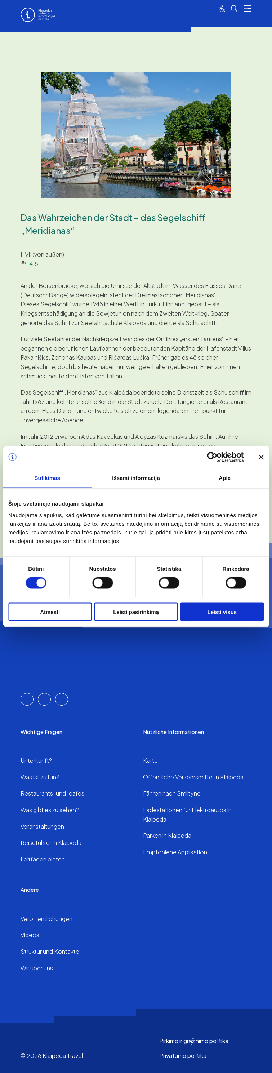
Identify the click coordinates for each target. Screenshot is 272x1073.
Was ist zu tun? (40, 777)
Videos (30, 935)
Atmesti (50, 612)
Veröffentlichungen (46, 918)
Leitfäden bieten (43, 859)
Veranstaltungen (42, 826)
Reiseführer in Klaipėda (51, 842)
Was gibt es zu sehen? (50, 810)
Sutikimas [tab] (47, 478)
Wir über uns (37, 968)
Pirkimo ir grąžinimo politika (193, 1041)
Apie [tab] (225, 478)
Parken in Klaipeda (167, 835)
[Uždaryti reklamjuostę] (261, 457)
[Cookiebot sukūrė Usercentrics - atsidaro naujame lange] (212, 457)
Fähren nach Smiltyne (172, 793)
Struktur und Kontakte (50, 951)
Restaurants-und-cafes (52, 793)
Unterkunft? (36, 760)
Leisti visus (222, 612)
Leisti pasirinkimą (136, 612)
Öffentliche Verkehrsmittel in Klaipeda (193, 777)
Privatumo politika (182, 1055)
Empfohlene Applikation (175, 852)
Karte (150, 760)
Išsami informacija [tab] (136, 478)
